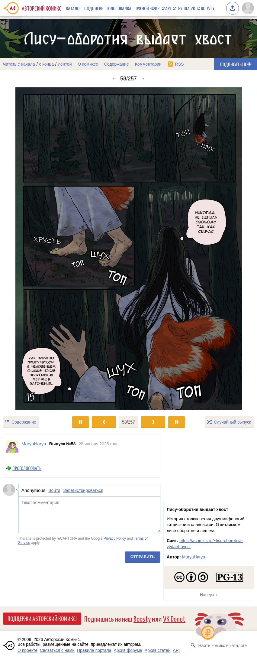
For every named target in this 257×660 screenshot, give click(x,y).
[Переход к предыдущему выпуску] (32, 248)
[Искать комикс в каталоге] (193, 645)
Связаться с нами (57, 650)
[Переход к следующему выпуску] (128, 248)
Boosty (207, 8)
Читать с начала (19, 64)
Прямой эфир (146, 8)
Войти (54, 490)
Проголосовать (26, 468)
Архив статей (158, 650)
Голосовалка (119, 8)
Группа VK (185, 8)
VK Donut (174, 618)
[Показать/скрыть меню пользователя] (248, 8)
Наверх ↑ (208, 594)
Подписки (94, 8)
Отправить (142, 556)
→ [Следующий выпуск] (142, 79)
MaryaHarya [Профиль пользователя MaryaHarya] (33, 443)
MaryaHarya (193, 556)
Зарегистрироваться (83, 490)
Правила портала (94, 650)
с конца (46, 64)
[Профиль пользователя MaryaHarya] (12, 447)
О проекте (27, 650)
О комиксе (88, 64)
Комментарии (148, 64)
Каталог (73, 8)
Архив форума (128, 650)
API (168, 8)
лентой (65, 64)
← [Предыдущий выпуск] (114, 79)
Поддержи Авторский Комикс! (42, 618)
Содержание (116, 64)
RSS (179, 64)
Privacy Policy (115, 538)
